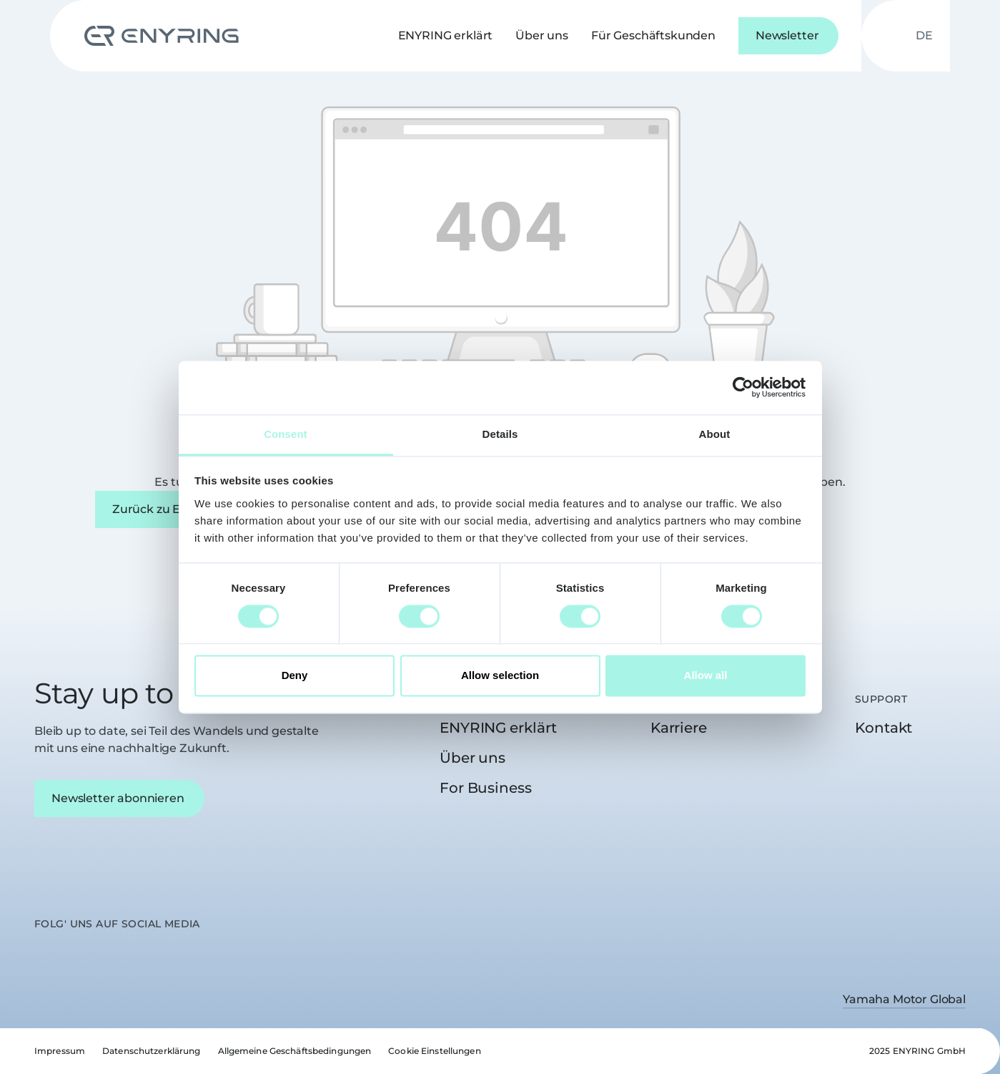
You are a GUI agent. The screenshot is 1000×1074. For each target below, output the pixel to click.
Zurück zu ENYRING (169, 509)
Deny (295, 676)
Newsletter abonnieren (117, 798)
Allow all (706, 676)
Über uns (472, 757)
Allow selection (500, 676)
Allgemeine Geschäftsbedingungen (295, 1050)
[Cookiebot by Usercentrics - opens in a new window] (743, 387)
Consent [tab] (285, 434)
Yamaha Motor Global (904, 999)
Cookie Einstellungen (434, 1050)
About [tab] (715, 434)
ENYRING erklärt (498, 727)
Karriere (678, 727)
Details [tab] (500, 434)
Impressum (59, 1050)
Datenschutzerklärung (151, 1050)
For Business (486, 787)
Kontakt (883, 727)
